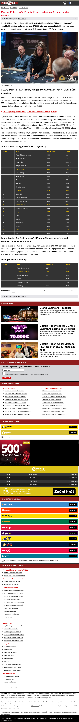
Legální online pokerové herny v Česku (14, 626)
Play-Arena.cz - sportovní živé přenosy (52, 405)
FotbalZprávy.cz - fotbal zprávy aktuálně (15, 396)
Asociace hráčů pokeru (10, 682)
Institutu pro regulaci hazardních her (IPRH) (56, 695)
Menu (75, 3)
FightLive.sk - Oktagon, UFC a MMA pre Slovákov (18, 411)
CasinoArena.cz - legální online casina (52, 393)
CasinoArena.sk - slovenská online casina (53, 411)
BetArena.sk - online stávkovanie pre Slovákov (17, 408)
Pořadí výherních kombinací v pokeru (13, 593)
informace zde (35, 706)
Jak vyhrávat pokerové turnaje (12, 599)
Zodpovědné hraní (16, 697)
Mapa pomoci (52, 712)
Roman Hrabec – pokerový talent (12, 664)
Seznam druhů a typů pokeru (11, 614)
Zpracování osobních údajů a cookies (46, 718)
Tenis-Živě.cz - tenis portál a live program (15, 402)
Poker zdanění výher (9, 679)
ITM (74, 120)
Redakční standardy (18, 718)
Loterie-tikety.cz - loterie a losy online (52, 399)
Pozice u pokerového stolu (11, 608)
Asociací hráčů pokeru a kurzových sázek (41, 697)
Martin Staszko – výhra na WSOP (12, 667)
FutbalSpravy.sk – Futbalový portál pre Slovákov (55, 408)
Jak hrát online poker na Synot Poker (13, 637)
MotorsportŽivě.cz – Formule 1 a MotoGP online (17, 405)
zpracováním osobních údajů (20, 374)
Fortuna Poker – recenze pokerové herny (14, 575)
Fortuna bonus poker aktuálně (11, 584)
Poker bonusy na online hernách (12, 631)
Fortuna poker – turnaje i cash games (13, 640)
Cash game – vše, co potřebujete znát (14, 602)
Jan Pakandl (22, 19)
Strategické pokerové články (11, 620)
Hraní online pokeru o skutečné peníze (14, 634)
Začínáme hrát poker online (11, 629)
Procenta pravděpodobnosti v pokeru (13, 596)
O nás (2, 718)
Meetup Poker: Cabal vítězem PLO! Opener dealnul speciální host (58, 347)
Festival (4, 246)
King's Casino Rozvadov (10, 652)
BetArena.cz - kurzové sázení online (14, 391)
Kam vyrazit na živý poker (10, 646)
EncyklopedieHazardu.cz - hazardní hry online (54, 396)
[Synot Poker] (15, 464)
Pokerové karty (8, 649)
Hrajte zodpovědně (5, 290)
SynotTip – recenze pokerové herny (13, 572)
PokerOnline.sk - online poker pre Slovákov (53, 414)
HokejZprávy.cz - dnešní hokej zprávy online (16, 399)
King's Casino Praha (9, 655)
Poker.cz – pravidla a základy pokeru (51, 391)
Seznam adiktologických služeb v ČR (38, 712)
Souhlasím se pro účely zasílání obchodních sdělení (26, 374)
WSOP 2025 (7, 661)
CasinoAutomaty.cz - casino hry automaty (53, 402)
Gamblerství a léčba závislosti (11, 676)
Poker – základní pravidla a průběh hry (14, 590)
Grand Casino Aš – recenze (56, 307)
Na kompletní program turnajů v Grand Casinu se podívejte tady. (30, 112)
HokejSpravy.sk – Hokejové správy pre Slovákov (17, 414)
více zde (13, 292)
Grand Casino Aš (8, 658)
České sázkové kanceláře (10, 688)
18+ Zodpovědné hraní (64, 718)
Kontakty (8, 718)
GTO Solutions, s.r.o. (6, 721)
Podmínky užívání (30, 718)
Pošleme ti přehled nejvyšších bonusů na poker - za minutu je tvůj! (28, 367)
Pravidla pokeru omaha (10, 611)
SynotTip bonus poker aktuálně (12, 581)
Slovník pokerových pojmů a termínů (13, 605)
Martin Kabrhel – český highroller (12, 670)
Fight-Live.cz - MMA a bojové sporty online (16, 393)
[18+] (65, 3)
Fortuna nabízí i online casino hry (12, 685)
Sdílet (73, 19)
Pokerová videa (8, 617)
